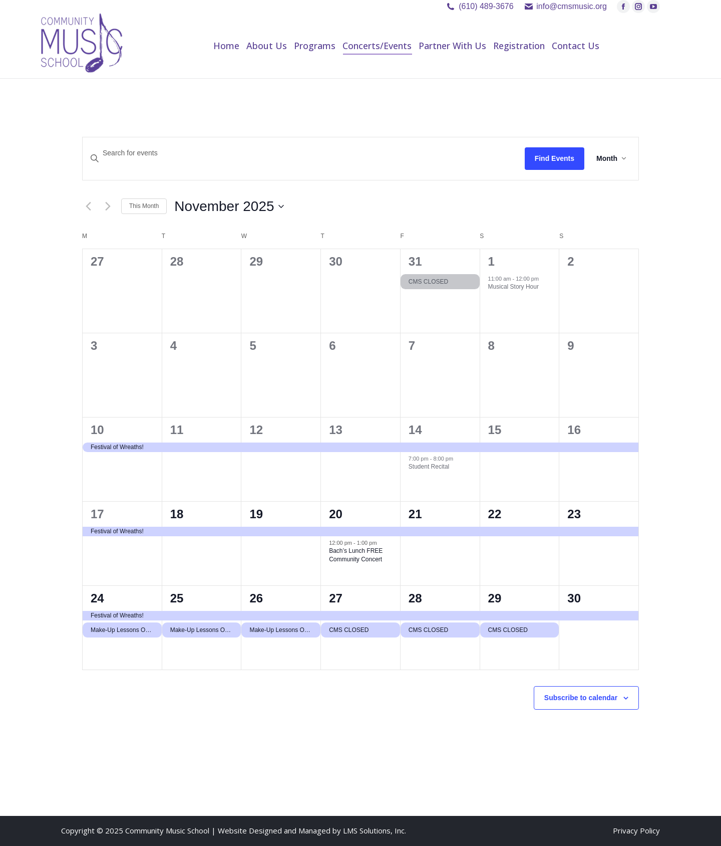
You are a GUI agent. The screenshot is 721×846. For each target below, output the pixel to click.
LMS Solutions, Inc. (374, 830)
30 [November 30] (574, 598)
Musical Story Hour (513, 286)
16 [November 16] (574, 430)
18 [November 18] (177, 514)
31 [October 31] (415, 261)
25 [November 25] (177, 598)
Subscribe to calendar (580, 698)
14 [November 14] (415, 430)
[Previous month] (88, 206)
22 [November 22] (495, 514)
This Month (144, 205)
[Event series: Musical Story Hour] (543, 279)
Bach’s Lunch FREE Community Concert (356, 555)
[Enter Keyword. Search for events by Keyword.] (304, 153)
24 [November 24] (97, 598)
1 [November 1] (491, 261)
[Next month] (108, 206)
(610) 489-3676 (486, 6)
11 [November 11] (177, 430)
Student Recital (429, 466)
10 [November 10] (97, 430)
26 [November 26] (256, 598)
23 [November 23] (574, 514)
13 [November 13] (335, 430)
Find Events (554, 158)
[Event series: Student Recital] (458, 459)
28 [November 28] (415, 598)
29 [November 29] (495, 598)
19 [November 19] (256, 514)
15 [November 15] (495, 430)
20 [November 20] (335, 514)
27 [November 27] (335, 598)
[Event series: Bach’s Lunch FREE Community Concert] (382, 543)
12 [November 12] (256, 430)
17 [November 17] (97, 514)
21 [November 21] (415, 514)
